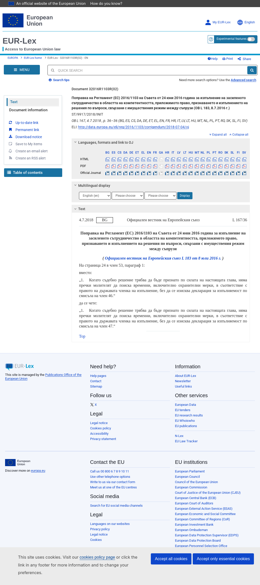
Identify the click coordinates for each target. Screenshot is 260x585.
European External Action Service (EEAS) (204, 512)
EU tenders (182, 414)
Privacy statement (103, 443)
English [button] (246, 22)
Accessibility (99, 437)
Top (82, 340)
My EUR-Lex (218, 22)
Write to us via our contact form (112, 486)
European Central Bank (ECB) (195, 502)
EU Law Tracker (186, 445)
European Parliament (190, 475)
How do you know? (103, 3)
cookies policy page (89, 565)
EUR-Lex (19, 40)
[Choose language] (95, 199)
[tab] (161, 146)
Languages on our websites (110, 527)
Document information (28, 114)
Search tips (59, 84)
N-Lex (179, 440)
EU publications (186, 430)
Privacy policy (100, 533)
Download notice (25, 140)
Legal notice (99, 427)
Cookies (96, 543)
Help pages (98, 379)
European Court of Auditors (194, 507)
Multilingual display (91, 189)
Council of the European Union (196, 486)
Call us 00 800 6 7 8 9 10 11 (109, 475)
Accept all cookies (171, 566)
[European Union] (17, 466)
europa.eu (38, 474)
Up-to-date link (23, 126)
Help (221, 61)
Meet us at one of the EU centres (113, 491)
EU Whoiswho (185, 424)
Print (236, 61)
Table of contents (25, 176)
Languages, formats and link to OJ (103, 146)
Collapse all (239, 138)
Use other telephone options (110, 480)
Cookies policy (100, 432)
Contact (95, 385)
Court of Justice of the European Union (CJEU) (208, 496)
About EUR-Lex (185, 379)
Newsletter (183, 385)
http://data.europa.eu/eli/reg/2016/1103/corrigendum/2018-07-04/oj (133, 131)
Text (14, 105)
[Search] (252, 74)
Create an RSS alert (27, 161)
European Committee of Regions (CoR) (202, 523)
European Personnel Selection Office (201, 550)
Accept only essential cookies (223, 566)
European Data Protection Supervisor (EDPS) (207, 539)
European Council (187, 480)
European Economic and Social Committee (205, 518)
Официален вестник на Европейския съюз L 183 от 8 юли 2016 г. (163, 262)
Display (185, 199)
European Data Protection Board (198, 544)
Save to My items (25, 147)
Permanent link (23, 133)
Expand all (218, 138)
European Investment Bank (194, 528)
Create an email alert (28, 154)
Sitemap (96, 390)
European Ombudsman (191, 534)
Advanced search (243, 84)
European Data (185, 408)
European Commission (191, 491)
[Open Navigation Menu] (22, 73)
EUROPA (13, 60)
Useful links (183, 390)
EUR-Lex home (33, 60)
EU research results (189, 419)
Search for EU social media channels (116, 509)
